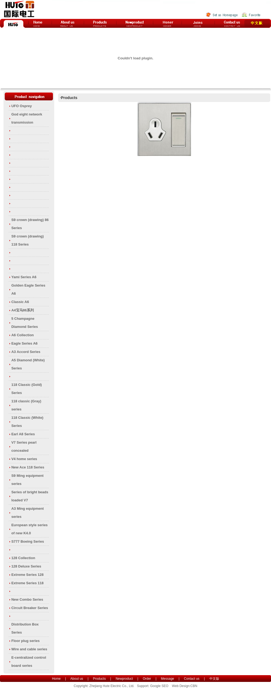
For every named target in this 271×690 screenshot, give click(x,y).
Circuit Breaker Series (29, 608)
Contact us (191, 679)
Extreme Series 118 (27, 583)
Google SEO (159, 686)
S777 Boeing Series (27, 541)
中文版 (214, 679)
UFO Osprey (21, 106)
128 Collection (23, 558)
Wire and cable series (29, 649)
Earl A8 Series (23, 434)
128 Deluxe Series (26, 566)
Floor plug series (25, 641)
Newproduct (124, 679)
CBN (193, 686)
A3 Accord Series (25, 352)
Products (99, 679)
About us (76, 679)
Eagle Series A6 (24, 343)
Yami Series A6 (23, 277)
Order (147, 679)
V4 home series (24, 459)
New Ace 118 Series (27, 467)
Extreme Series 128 (27, 575)
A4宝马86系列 (22, 310)
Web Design (180, 686)
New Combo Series (27, 599)
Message (167, 679)
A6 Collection (22, 335)
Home (56, 679)
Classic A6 (20, 302)
